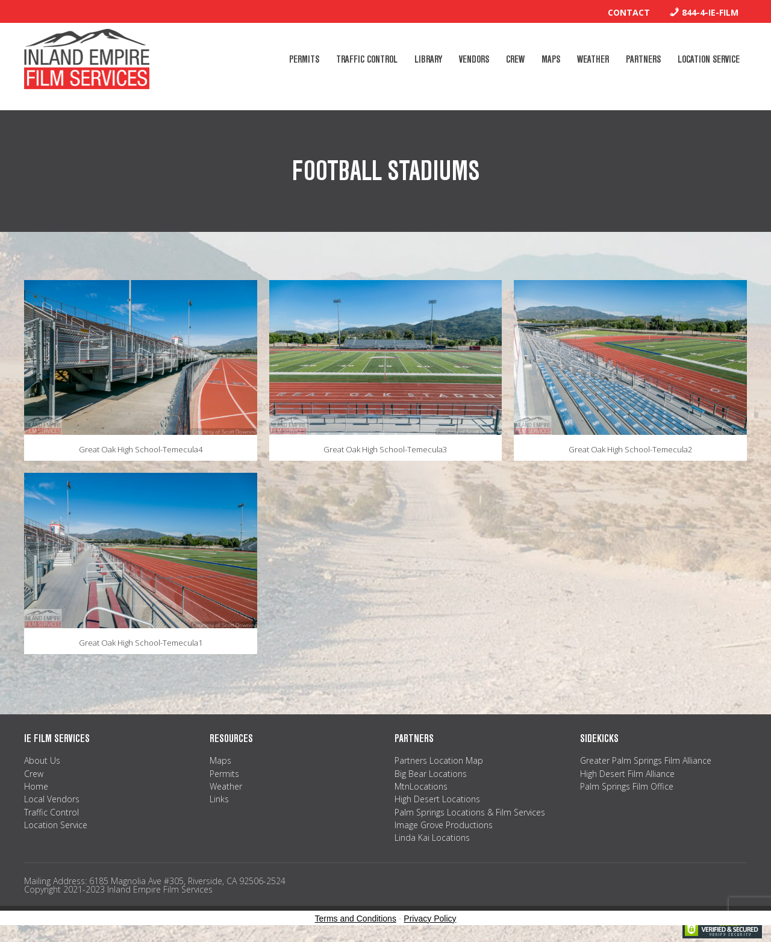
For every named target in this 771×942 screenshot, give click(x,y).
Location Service (55, 825)
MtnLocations (421, 786)
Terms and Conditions (355, 918)
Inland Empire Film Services (86, 59)
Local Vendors (52, 799)
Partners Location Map (439, 760)
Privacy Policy (430, 918)
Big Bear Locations (431, 773)
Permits (224, 773)
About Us (42, 760)
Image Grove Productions (444, 825)
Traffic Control (51, 812)
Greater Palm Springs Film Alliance (645, 760)
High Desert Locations (437, 799)
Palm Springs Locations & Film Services (470, 812)
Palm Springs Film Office (626, 786)
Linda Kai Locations (432, 837)
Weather (226, 786)
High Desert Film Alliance (627, 773)
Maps (220, 760)
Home (36, 786)
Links (219, 799)
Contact (629, 12)
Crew (33, 773)
